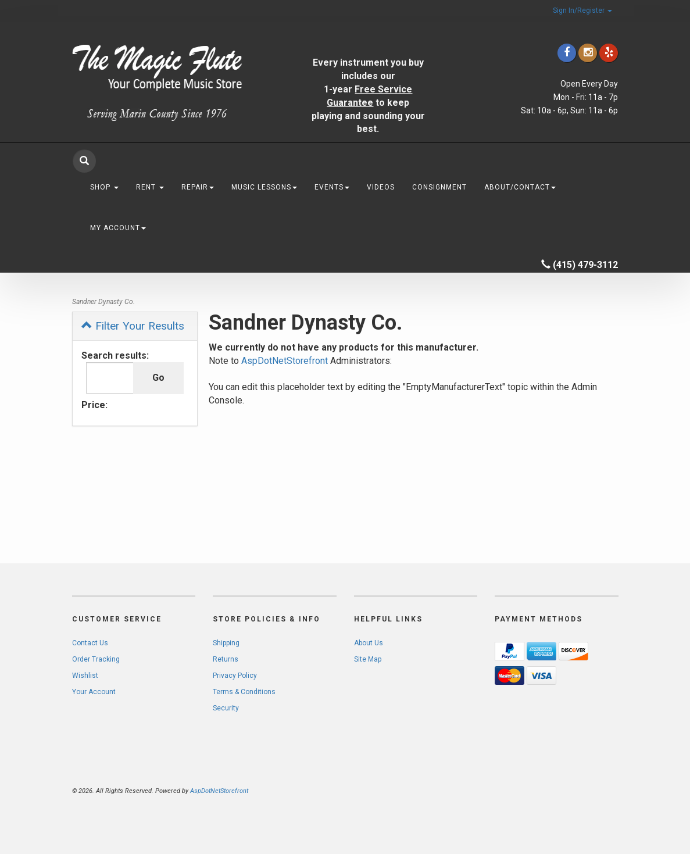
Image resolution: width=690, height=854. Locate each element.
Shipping (226, 643)
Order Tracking (96, 659)
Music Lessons (264, 187)
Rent (150, 187)
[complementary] (605, 790)
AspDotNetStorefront (284, 360)
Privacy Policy (235, 675)
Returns (225, 659)
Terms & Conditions (244, 692)
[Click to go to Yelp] (608, 52)
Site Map (367, 659)
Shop (104, 187)
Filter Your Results (132, 326)
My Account (118, 228)
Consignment (439, 187)
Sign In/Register (582, 10)
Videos (381, 187)
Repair (197, 187)
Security (226, 708)
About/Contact (520, 187)
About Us (368, 643)
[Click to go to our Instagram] (587, 52)
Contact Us (90, 643)
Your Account (94, 692)
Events (331, 187)
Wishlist (85, 675)
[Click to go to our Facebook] (566, 52)
